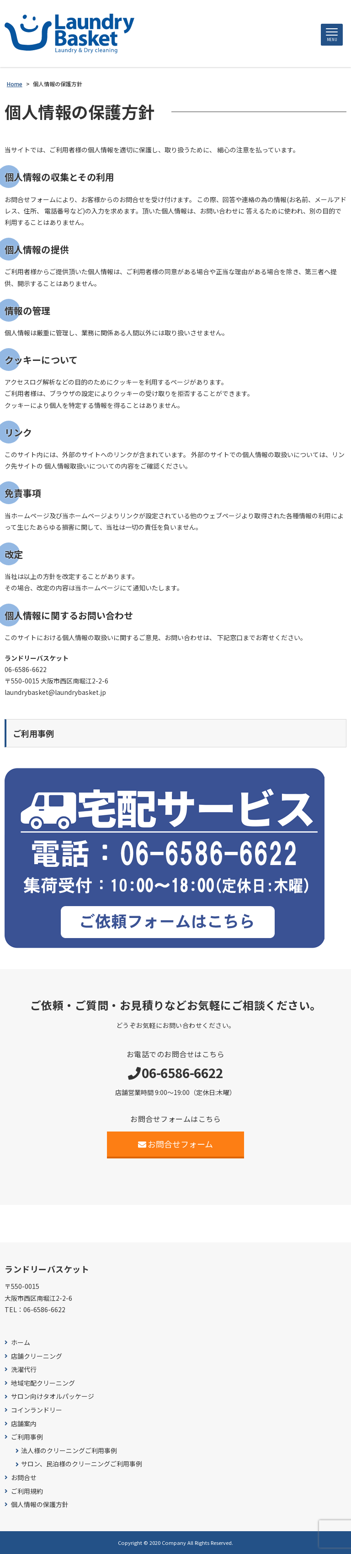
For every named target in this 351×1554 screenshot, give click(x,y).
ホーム (20, 1342)
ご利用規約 (27, 1491)
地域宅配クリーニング (43, 1383)
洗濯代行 (24, 1369)
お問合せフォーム (175, 1144)
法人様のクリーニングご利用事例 (69, 1450)
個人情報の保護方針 (40, 1504)
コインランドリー (36, 1410)
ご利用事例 (27, 1437)
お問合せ (24, 1477)
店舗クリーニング (36, 1356)
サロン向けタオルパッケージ (52, 1396)
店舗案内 (24, 1423)
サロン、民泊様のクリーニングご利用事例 (81, 1464)
